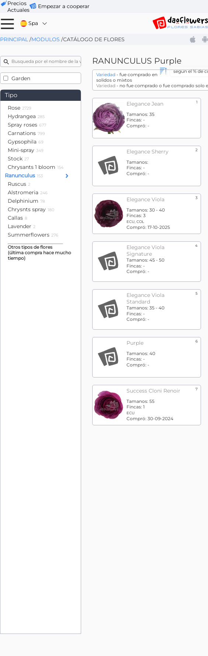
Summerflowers (33, 234)
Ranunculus (24, 175)
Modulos (45, 39)
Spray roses (27, 124)
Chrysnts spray (31, 209)
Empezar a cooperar (64, 6)
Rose (19, 107)
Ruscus (19, 184)
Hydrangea (26, 116)
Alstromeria (28, 192)
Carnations (26, 133)
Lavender (21, 226)
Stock (18, 158)
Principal (14, 39)
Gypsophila (26, 141)
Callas (17, 217)
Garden (20, 78)
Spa (34, 23)
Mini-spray (26, 150)
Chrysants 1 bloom (35, 167)
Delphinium (26, 201)
